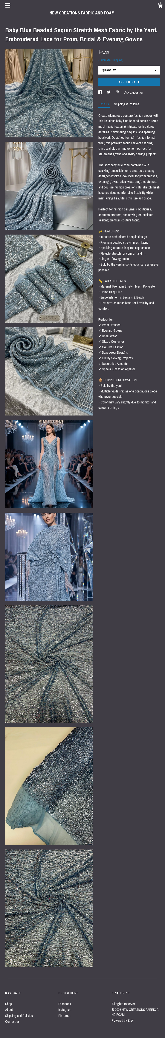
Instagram (64, 1009)
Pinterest (64, 1015)
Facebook (64, 1003)
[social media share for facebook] (100, 92)
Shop (8, 1003)
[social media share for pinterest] (118, 92)
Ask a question (134, 92)
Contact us (12, 1021)
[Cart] (160, 6)
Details (104, 104)
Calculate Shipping (110, 60)
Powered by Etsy (123, 1020)
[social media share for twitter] (109, 92)
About (9, 1009)
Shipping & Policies (126, 104)
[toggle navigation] (7, 5)
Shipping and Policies (19, 1015)
